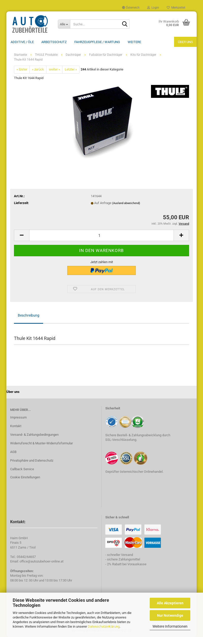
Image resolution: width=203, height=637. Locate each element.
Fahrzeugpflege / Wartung (97, 42)
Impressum (18, 417)
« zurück (38, 69)
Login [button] (153, 7)
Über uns (185, 42)
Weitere (134, 42)
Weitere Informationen (170, 626)
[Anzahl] (101, 235)
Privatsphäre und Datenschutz (31, 460)
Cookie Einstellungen (25, 477)
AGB (13, 452)
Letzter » (71, 69)
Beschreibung (28, 315)
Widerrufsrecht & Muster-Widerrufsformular (41, 443)
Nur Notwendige (170, 615)
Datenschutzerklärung (104, 626)
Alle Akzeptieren (170, 603)
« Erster (21, 69)
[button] (130, 7)
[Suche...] (64, 24)
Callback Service (22, 469)
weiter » (54, 69)
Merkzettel (176, 7)
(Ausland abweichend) (126, 203)
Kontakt (15, 426)
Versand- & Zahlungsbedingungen (34, 434)
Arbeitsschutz (54, 42)
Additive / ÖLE (22, 42)
